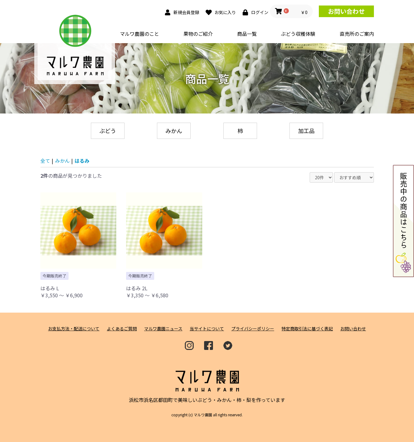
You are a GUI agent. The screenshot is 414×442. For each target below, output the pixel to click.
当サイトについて (207, 329)
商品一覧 (247, 33)
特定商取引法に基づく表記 (307, 329)
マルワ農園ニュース (163, 329)
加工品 (306, 131)
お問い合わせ (346, 11)
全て (45, 160)
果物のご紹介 (198, 33)
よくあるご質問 (122, 329)
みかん (174, 131)
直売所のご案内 (357, 33)
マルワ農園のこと (139, 33)
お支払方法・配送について (73, 329)
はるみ (82, 160)
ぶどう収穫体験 (298, 33)
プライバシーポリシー (252, 329)
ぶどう (107, 131)
